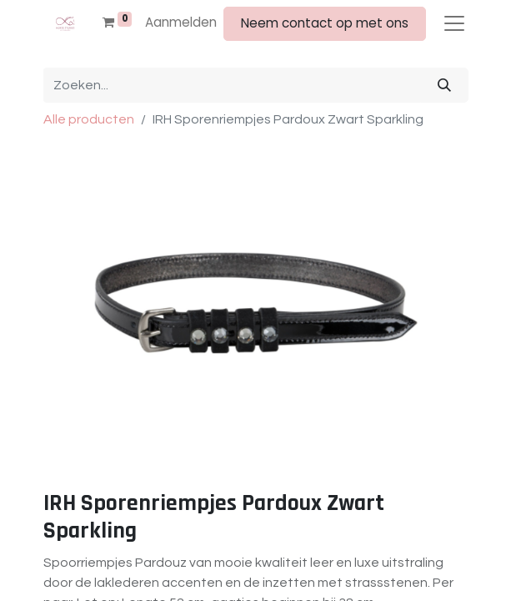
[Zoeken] (444, 85)
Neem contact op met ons (324, 23)
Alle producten (88, 119)
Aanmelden (181, 22)
